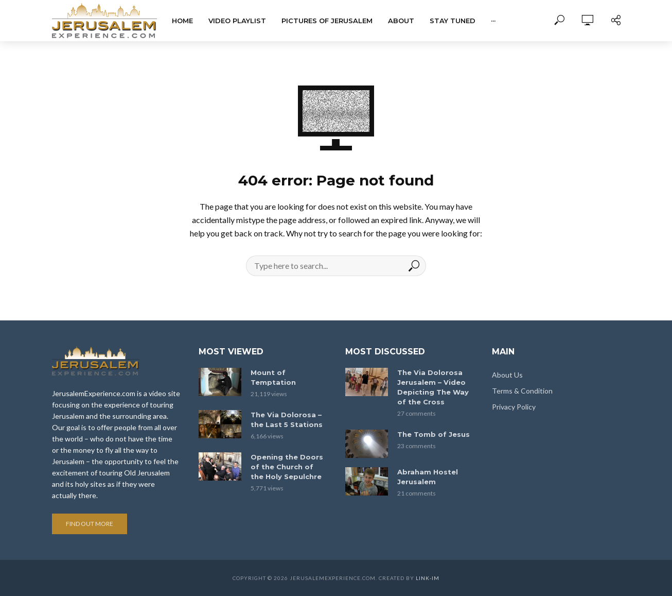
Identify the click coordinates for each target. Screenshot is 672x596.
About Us (507, 374)
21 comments (416, 493)
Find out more (89, 523)
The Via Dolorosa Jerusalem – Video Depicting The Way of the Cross (433, 387)
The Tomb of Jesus (433, 434)
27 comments (416, 413)
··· (493, 20)
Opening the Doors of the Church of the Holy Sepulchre (287, 467)
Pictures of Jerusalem (327, 20)
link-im (427, 578)
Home (182, 20)
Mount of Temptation (273, 377)
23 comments (416, 446)
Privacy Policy (514, 406)
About (401, 20)
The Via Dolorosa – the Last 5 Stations (287, 420)
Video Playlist (237, 20)
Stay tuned (452, 20)
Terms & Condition (522, 390)
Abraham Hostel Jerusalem (427, 477)
